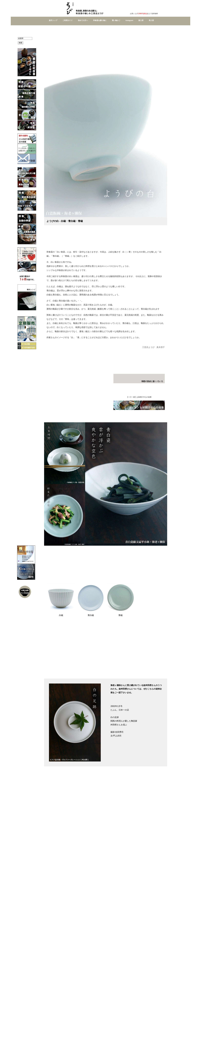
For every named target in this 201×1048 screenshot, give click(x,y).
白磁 (61, 615)
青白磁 (91, 615)
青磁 (120, 615)
